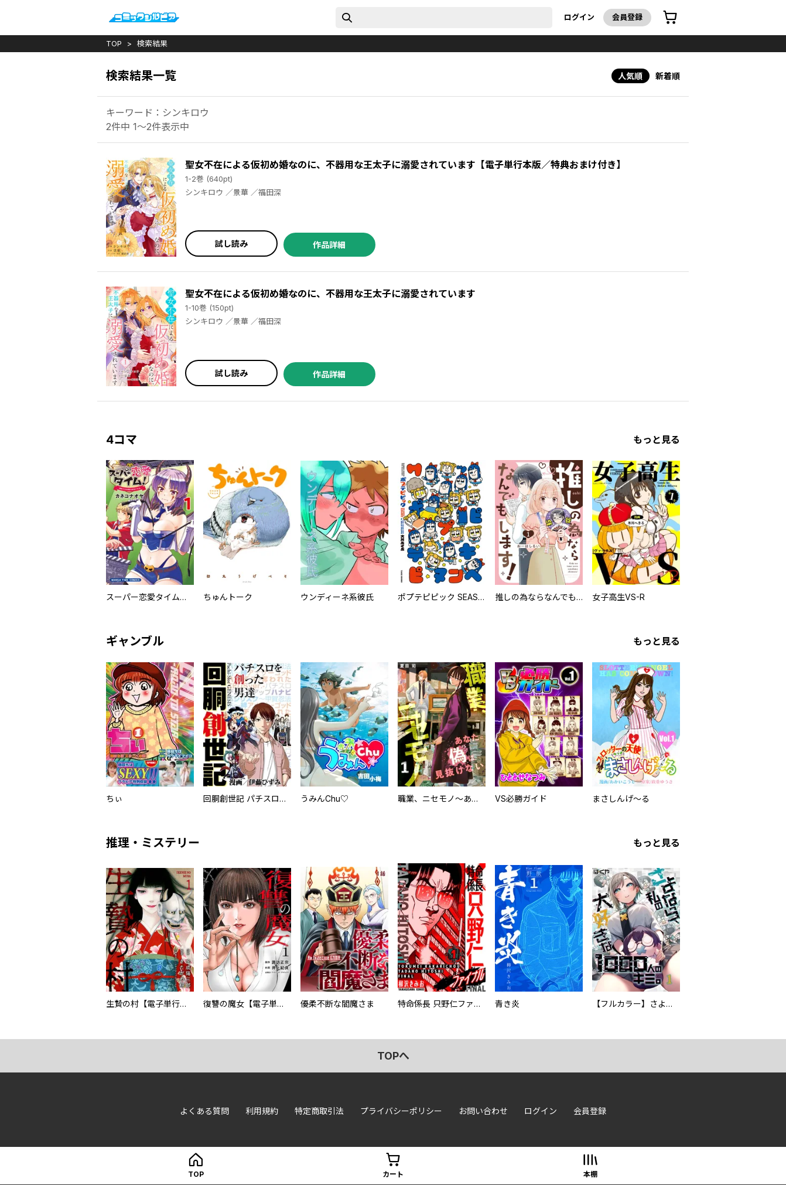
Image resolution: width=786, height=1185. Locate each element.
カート (393, 1174)
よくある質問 (204, 1111)
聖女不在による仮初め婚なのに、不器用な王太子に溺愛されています (330, 293)
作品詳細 (329, 245)
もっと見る (656, 439)
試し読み (231, 243)
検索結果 (152, 43)
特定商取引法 (319, 1111)
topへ (393, 1056)
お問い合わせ (483, 1111)
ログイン (579, 17)
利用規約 (261, 1111)
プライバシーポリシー (401, 1111)
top (114, 43)
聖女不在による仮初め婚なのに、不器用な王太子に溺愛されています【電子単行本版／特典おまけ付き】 (405, 165)
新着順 (667, 76)
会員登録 (627, 17)
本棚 (590, 1174)
